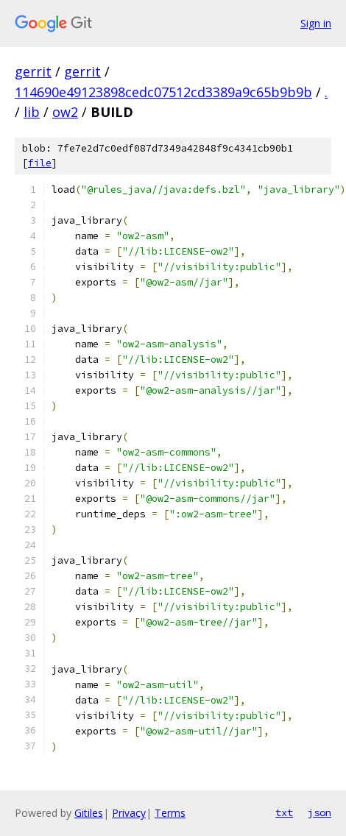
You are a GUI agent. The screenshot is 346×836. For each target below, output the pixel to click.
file (40, 163)
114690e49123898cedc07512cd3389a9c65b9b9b (163, 92)
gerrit (33, 71)
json (319, 812)
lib (32, 112)
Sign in (315, 23)
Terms (170, 813)
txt (284, 812)
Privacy (129, 813)
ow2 (65, 112)
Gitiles (88, 813)
